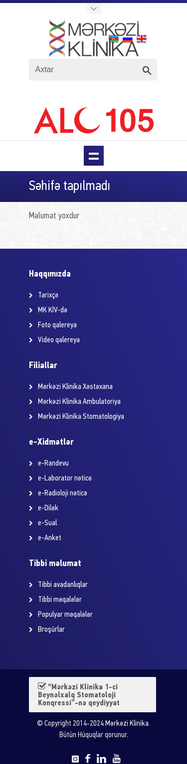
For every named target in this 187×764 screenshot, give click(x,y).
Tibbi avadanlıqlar (63, 585)
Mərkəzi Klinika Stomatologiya (81, 417)
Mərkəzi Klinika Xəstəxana (75, 387)
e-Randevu (53, 464)
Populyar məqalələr (65, 615)
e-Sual (47, 523)
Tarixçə (48, 295)
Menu (94, 156)
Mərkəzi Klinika (127, 724)
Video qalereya (59, 340)
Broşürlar (51, 630)
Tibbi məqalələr (60, 600)
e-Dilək (48, 508)
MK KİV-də (52, 310)
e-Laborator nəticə (65, 478)
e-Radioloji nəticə (62, 493)
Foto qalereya (57, 325)
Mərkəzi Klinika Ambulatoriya (79, 402)
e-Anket (49, 538)
